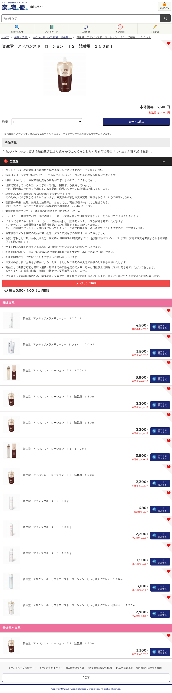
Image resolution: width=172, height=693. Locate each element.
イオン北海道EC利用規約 (100, 667)
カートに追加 (136, 121)
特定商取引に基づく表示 (149, 667)
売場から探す (17, 32)
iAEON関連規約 (124, 667)
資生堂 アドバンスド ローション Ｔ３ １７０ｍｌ (55, 448)
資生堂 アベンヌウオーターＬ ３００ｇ (47, 527)
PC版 (86, 678)
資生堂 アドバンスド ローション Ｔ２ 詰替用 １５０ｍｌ (60, 422)
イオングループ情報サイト (22, 667)
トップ (5, 37)
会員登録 (154, 32)
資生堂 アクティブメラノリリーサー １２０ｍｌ (52, 318)
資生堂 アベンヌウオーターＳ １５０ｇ (47, 553)
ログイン (164, 8)
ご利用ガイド (51, 32)
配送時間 (120, 32)
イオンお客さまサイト (51, 667)
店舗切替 (86, 32)
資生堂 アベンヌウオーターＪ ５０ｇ (46, 501)
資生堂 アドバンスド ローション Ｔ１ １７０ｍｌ (55, 370)
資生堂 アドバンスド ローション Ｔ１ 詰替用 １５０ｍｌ (60, 396)
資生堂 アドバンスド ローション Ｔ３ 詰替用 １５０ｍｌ (60, 474)
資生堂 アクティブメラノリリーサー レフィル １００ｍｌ (59, 344)
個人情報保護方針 (74, 667)
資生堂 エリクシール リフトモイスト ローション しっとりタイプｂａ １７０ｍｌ (74, 579)
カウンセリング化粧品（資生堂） (52, 37)
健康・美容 (20, 37)
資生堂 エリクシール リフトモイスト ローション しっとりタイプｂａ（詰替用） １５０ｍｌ (80, 605)
